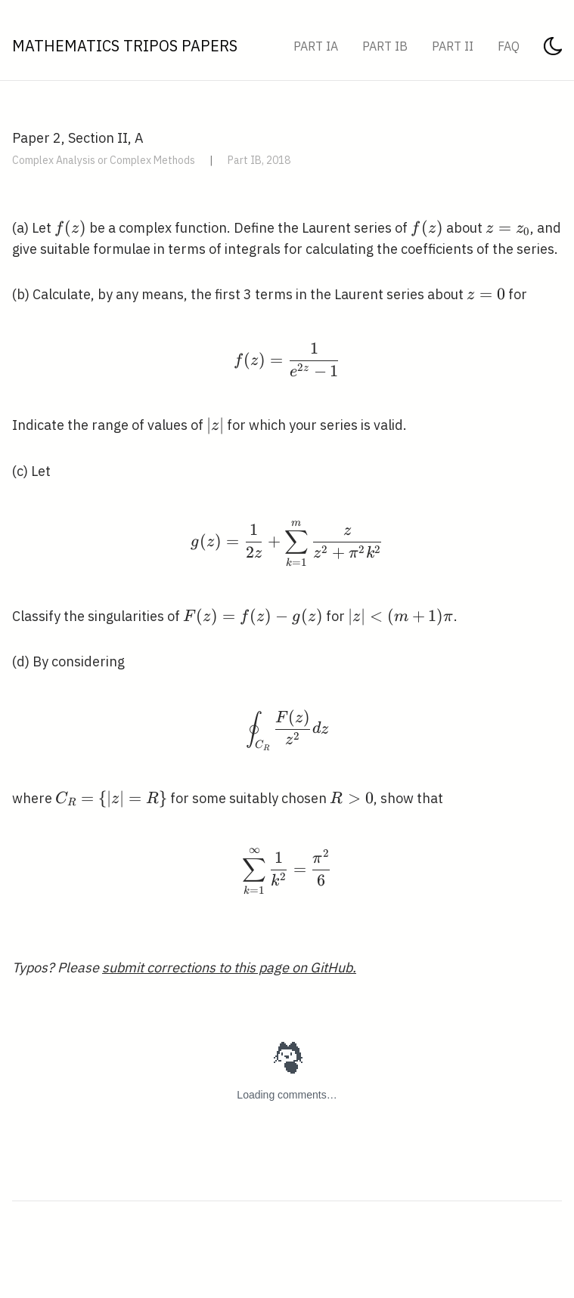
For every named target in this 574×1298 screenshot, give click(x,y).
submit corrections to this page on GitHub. (229, 967)
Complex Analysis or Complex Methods (103, 160)
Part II (452, 46)
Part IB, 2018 (259, 160)
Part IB (385, 46)
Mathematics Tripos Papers (124, 46)
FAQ (509, 46)
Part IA (315, 46)
